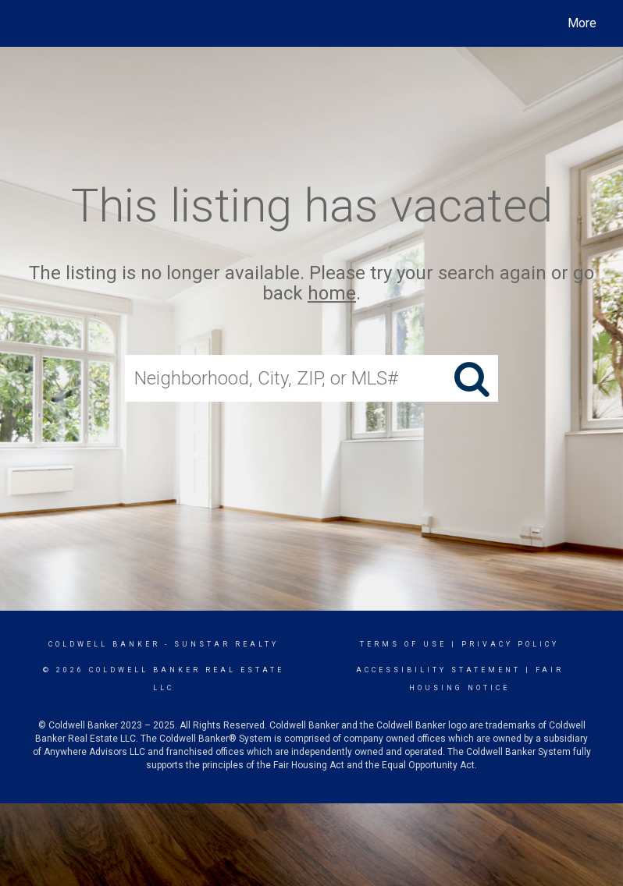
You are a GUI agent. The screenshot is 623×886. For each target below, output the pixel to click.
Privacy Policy (510, 644)
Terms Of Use (403, 644)
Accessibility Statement (438, 670)
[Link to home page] (27, 23)
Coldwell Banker (104, 644)
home (332, 294)
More (582, 23)
